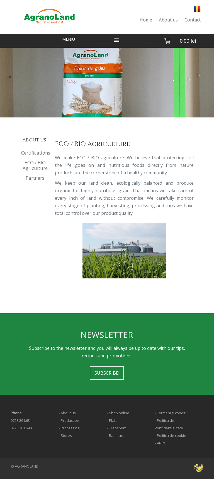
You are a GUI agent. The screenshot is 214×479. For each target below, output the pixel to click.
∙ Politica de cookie (170, 435)
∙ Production (69, 420)
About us (168, 20)
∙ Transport (116, 427)
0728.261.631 (21, 420)
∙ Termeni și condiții (171, 412)
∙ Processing (69, 427)
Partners (35, 178)
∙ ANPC (160, 443)
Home (146, 20)
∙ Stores (65, 435)
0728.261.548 (21, 427)
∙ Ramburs (115, 435)
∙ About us (67, 412)
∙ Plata (112, 420)
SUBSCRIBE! (106, 373)
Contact (192, 20)
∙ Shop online (118, 412)
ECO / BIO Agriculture (35, 165)
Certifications (35, 153)
